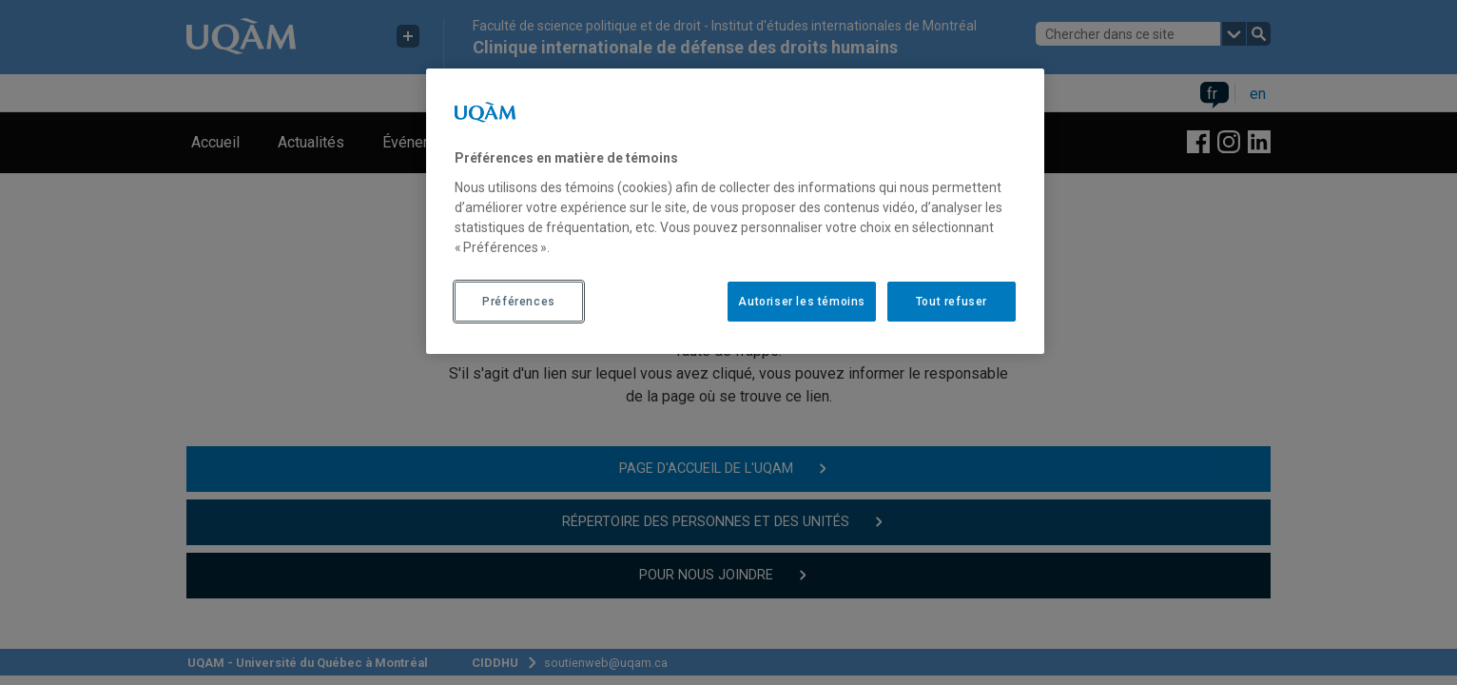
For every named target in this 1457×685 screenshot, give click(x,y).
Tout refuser (951, 301)
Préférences (518, 301)
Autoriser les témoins (801, 301)
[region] (735, 211)
